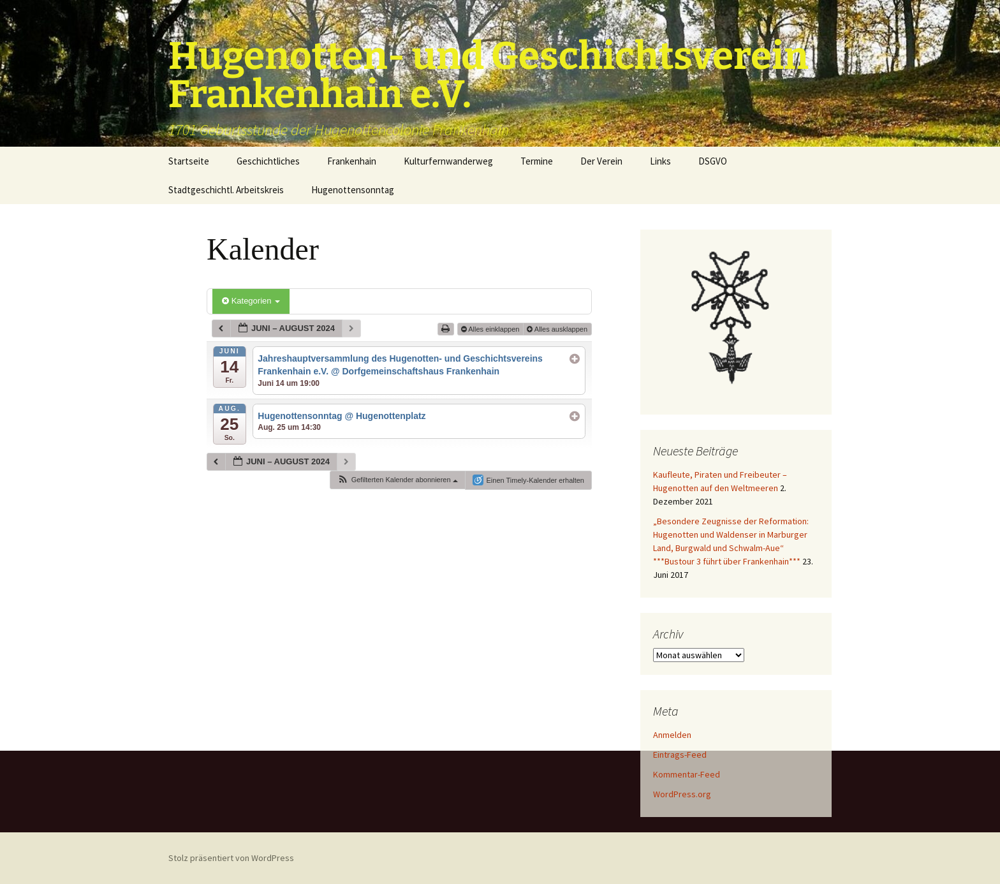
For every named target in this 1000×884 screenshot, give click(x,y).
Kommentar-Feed (686, 774)
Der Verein (601, 161)
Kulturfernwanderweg (448, 161)
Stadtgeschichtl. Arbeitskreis (226, 190)
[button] (397, 480)
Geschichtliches (268, 161)
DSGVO (712, 161)
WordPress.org (682, 794)
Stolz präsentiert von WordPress (231, 858)
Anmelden (672, 734)
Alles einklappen (491, 329)
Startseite (188, 161)
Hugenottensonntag (352, 190)
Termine (536, 161)
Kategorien (251, 301)
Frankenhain (351, 161)
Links (660, 161)
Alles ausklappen (558, 329)
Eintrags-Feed (680, 754)
